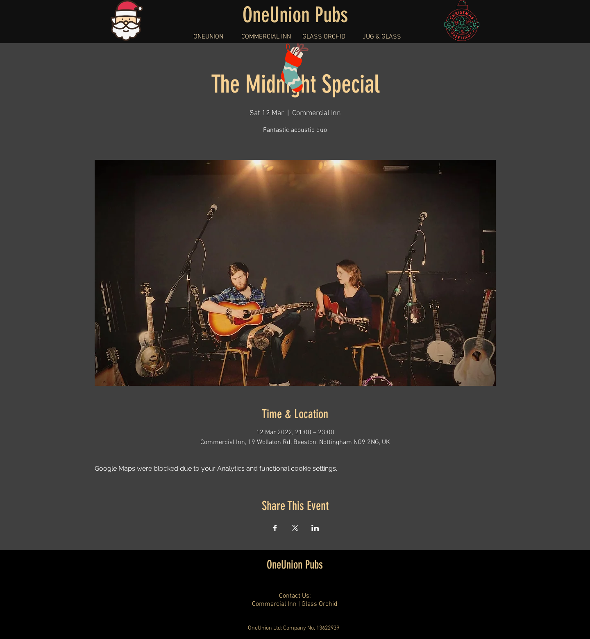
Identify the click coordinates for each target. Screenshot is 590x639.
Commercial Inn (274, 604)
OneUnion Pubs (295, 564)
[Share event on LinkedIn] (315, 528)
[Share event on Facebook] (275, 528)
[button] (208, 37)
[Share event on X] (295, 528)
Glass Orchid (320, 604)
